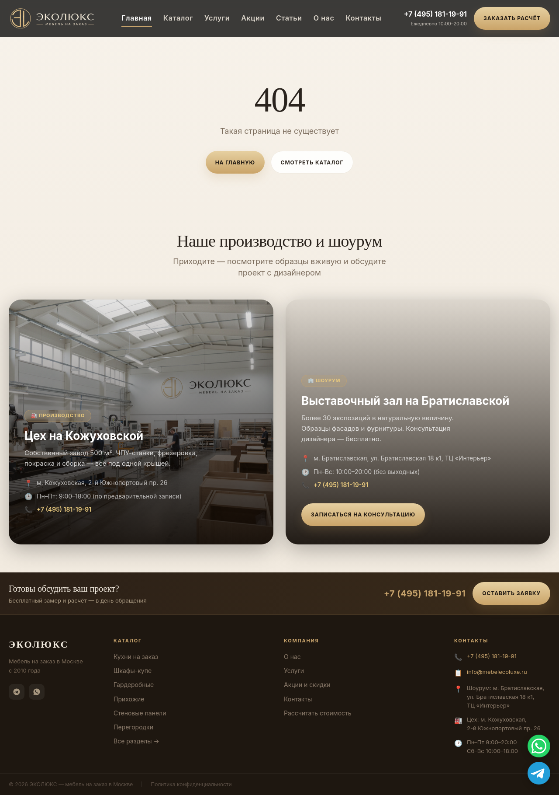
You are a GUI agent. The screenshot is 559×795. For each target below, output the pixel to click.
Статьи (289, 18)
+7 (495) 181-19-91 (435, 14)
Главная (136, 18)
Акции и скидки (307, 684)
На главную (235, 162)
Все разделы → (136, 741)
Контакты (363, 18)
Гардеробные (134, 684)
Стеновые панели (140, 713)
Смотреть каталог (312, 162)
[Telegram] (16, 692)
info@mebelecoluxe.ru (497, 671)
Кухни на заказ (136, 656)
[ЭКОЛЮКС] (54, 18)
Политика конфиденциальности (191, 784)
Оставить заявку (511, 593)
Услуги (217, 18)
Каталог (178, 18)
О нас (324, 18)
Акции (253, 18)
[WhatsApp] (37, 692)
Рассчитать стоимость (318, 713)
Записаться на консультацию (363, 514)
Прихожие (129, 699)
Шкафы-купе (133, 670)
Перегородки (133, 727)
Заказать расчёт (512, 18)
